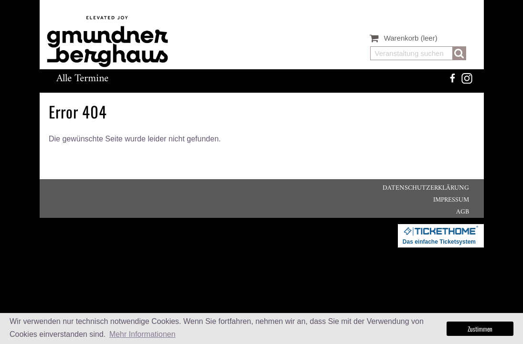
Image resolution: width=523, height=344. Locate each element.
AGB (462, 212)
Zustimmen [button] (480, 328)
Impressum (451, 200)
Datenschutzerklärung (426, 188)
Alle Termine (82, 78)
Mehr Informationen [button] (142, 334)
